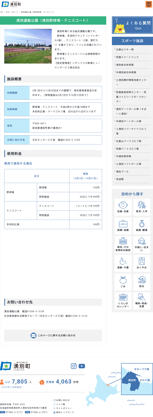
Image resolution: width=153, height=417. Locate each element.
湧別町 (11, 4)
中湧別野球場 (123, 155)
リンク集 (60, 404)
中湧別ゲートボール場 (129, 120)
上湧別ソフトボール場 (129, 162)
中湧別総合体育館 (126, 72)
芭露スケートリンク (127, 57)
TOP (1, 12)
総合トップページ (65, 412)
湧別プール (122, 170)
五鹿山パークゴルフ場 (129, 140)
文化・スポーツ (12, 12)
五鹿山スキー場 (125, 49)
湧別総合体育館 (125, 64)
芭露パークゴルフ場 (127, 147)
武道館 (120, 177)
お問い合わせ (63, 400)
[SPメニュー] (148, 4)
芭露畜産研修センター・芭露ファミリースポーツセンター (131, 96)
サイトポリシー (64, 408)
